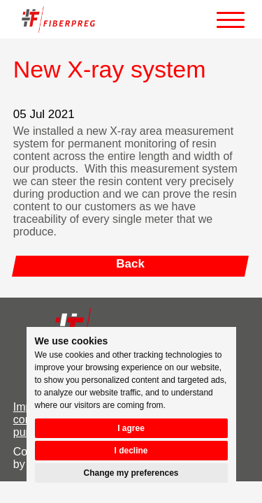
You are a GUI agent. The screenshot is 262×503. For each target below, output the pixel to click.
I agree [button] (131, 428)
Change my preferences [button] (130, 473)
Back (130, 263)
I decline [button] (130, 450)
